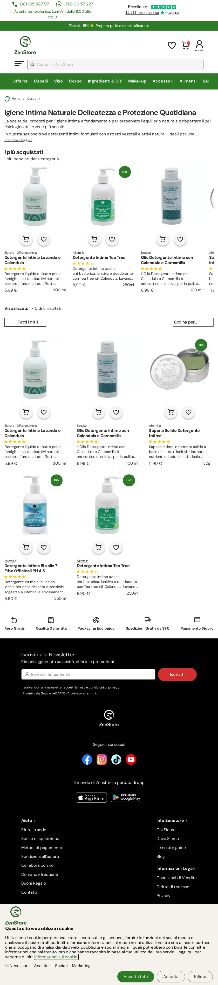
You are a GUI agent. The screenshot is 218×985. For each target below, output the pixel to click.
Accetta (171, 976)
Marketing (79, 965)
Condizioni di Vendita (176, 877)
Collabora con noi (38, 865)
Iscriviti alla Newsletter (109, 658)
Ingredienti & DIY (105, 81)
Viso (58, 81)
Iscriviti (177, 674)
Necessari (17, 965)
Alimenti (188, 81)
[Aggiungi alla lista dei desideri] (43, 239)
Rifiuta (200, 976)
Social (59, 965)
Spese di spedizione (40, 838)
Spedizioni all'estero (40, 856)
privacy (113, 687)
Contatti (29, 892)
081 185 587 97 (34, 4)
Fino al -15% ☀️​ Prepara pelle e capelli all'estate (109, 25)
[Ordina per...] (193, 322)
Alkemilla (78, 253)
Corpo (75, 81)
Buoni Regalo (33, 883)
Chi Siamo (165, 829)
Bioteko (146, 253)
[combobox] (115, 64)
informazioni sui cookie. (56, 957)
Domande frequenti (39, 874)
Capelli (41, 81)
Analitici (40, 965)
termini (90, 693)
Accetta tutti (136, 976)
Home (12, 99)
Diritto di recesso (172, 887)
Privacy (163, 895)
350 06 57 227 (79, 4)
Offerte (20, 81)
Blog (160, 856)
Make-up (137, 81)
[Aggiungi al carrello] (26, 239)
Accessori (163, 81)
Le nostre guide (171, 847)
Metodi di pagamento (41, 847)
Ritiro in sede (33, 829)
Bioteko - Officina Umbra (20, 253)
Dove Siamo (167, 838)
